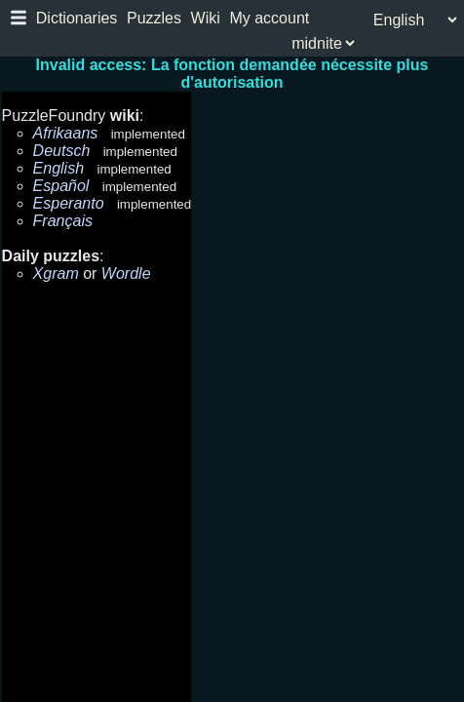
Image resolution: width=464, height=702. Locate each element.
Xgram (56, 273)
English (58, 168)
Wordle (126, 273)
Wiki (205, 18)
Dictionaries (77, 18)
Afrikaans (65, 133)
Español (61, 185)
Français (63, 221)
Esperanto (68, 203)
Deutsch (62, 150)
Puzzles (154, 18)
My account (269, 18)
